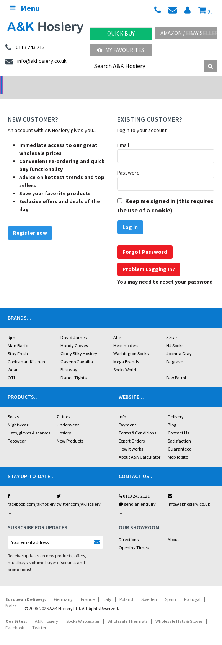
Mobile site (178, 447)
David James (73, 327)
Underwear (68, 415)
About (173, 529)
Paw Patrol (176, 368)
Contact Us (178, 423)
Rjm (11, 327)
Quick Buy (121, 33)
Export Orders (132, 431)
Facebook (14, 618)
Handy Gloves (74, 335)
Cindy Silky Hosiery (78, 343)
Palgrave (174, 351)
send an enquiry (137, 494)
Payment (127, 415)
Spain (170, 589)
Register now (30, 222)
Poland (126, 589)
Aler (117, 327)
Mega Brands (126, 351)
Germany (63, 589)
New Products (70, 431)
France (88, 589)
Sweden (149, 589)
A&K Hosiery (46, 611)
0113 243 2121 (134, 486)
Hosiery (64, 423)
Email (123, 135)
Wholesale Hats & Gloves (178, 611)
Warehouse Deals (138, 82)
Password (128, 162)
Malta (11, 596)
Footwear (17, 431)
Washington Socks (131, 343)
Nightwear (18, 415)
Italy (107, 589)
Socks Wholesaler (83, 611)
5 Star (171, 327)
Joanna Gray (179, 343)
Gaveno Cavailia (76, 351)
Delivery (176, 407)
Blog (172, 415)
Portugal (192, 589)
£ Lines (63, 407)
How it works (131, 439)
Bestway (68, 360)
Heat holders (125, 335)
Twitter (39, 618)
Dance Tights (73, 368)
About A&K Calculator (139, 447)
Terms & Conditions (137, 423)
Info (122, 407)
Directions (129, 529)
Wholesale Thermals (127, 611)
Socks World (124, 360)
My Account (83, 82)
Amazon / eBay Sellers (188, 33)
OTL (12, 368)
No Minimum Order (27, 82)
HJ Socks (174, 335)
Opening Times (134, 537)
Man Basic (18, 335)
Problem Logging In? (148, 259)
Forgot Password (144, 241)
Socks (13, 407)
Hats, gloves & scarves (29, 423)
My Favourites (120, 50)
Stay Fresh (18, 343)
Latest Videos (194, 82)
